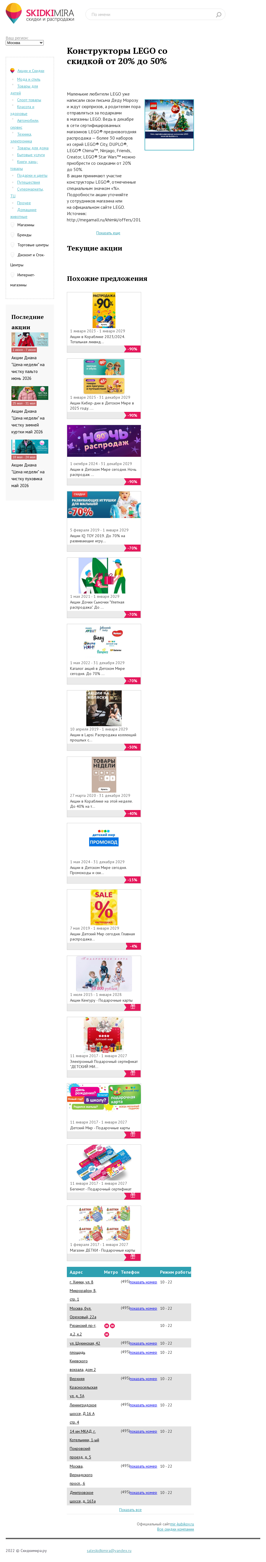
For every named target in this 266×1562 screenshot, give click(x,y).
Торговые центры (33, 244)
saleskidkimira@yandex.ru (109, 1550)
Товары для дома (33, 147)
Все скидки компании (175, 1529)
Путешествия (28, 182)
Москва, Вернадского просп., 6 (81, 1475)
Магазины (25, 224)
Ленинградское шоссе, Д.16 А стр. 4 (83, 1413)
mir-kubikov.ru (182, 1524)
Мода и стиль (28, 79)
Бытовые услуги (31, 154)
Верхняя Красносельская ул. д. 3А (83, 1387)
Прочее (24, 202)
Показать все (130, 1509)
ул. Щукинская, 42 (85, 1343)
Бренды (24, 234)
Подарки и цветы (32, 175)
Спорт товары (29, 99)
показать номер (143, 1282)
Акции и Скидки (30, 70)
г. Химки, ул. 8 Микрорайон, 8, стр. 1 (83, 1290)
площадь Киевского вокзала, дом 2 (83, 1361)
